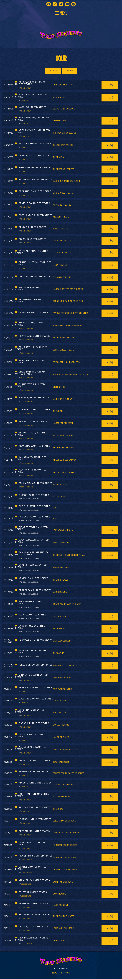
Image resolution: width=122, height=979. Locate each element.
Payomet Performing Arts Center (70, 313)
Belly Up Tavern (61, 542)
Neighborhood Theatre (65, 845)
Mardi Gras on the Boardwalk (68, 325)
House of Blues (61, 737)
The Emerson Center (63, 169)
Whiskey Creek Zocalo (64, 133)
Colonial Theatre (62, 277)
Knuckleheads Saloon (64, 460)
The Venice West (61, 580)
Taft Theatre (59, 713)
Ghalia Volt (26, 88)
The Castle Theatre (63, 435)
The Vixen (58, 411)
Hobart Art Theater (63, 423)
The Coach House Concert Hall (69, 555)
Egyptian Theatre (62, 241)
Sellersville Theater (64, 350)
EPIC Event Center (62, 689)
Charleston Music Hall (65, 870)
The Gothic (58, 653)
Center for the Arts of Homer (68, 773)
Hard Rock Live (60, 905)
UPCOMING (53, 71)
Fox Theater (59, 497)
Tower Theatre (60, 229)
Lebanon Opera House (64, 821)
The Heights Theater (63, 916)
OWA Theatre (59, 894)
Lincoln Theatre (61, 700)
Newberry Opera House (65, 857)
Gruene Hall (59, 940)
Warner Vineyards (62, 399)
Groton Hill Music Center (66, 833)
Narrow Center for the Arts (68, 289)
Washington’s (60, 97)
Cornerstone (60, 592)
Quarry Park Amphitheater (67, 604)
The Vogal (58, 809)
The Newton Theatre (63, 338)
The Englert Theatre (64, 448)
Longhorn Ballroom (63, 928)
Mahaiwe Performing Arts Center (70, 374)
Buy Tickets (110, 85)
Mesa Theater (60, 265)
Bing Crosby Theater (63, 193)
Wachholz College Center (66, 181)
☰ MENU (61, 13)
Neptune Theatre (62, 205)
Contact (55, 973)
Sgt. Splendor (27, 329)
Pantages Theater (62, 678)
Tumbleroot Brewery (64, 145)
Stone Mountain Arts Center (68, 301)
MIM (55, 508)
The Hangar (59, 629)
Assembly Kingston (63, 784)
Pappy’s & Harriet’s (63, 530)
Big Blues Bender (62, 641)
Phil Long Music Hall (64, 85)
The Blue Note (60, 485)
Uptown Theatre (61, 616)
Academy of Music (62, 797)
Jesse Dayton (26, 848)
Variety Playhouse (63, 882)
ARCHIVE (70, 71)
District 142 (59, 387)
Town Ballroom (61, 762)
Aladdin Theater (61, 217)
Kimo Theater (60, 120)
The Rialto (58, 157)
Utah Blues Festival (63, 253)
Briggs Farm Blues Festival (67, 362)
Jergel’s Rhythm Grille (65, 750)
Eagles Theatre (61, 725)
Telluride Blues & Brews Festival (70, 665)
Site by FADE (65, 973)
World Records (61, 568)
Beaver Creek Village (64, 109)
